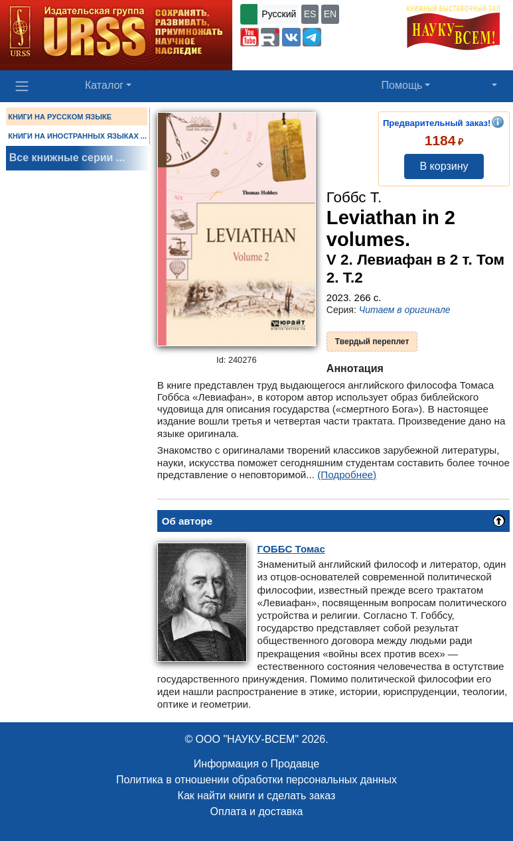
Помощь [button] (402, 85)
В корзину (443, 166)
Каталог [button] (104, 85)
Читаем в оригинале (405, 309)
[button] (249, 37)
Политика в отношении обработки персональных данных (256, 779)
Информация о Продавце (256, 763)
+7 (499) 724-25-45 (282, 58)
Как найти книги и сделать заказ (257, 795)
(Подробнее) (346, 474)
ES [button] (310, 14)
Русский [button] (278, 14)
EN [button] (330, 14)
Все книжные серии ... (67, 157)
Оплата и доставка (256, 811)
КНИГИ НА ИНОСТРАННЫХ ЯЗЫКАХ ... (77, 136)
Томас (291, 548)
